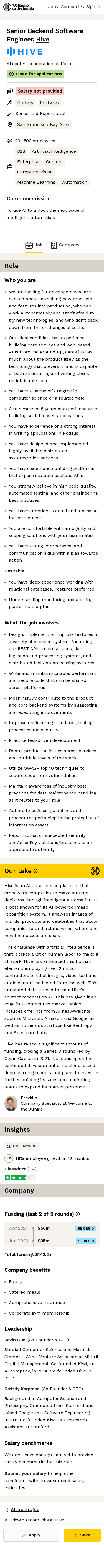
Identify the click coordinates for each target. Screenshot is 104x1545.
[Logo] (18, 7)
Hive (42, 39)
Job (33, 245)
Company (64, 245)
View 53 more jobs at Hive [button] (34, 1519)
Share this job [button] (21, 1509)
